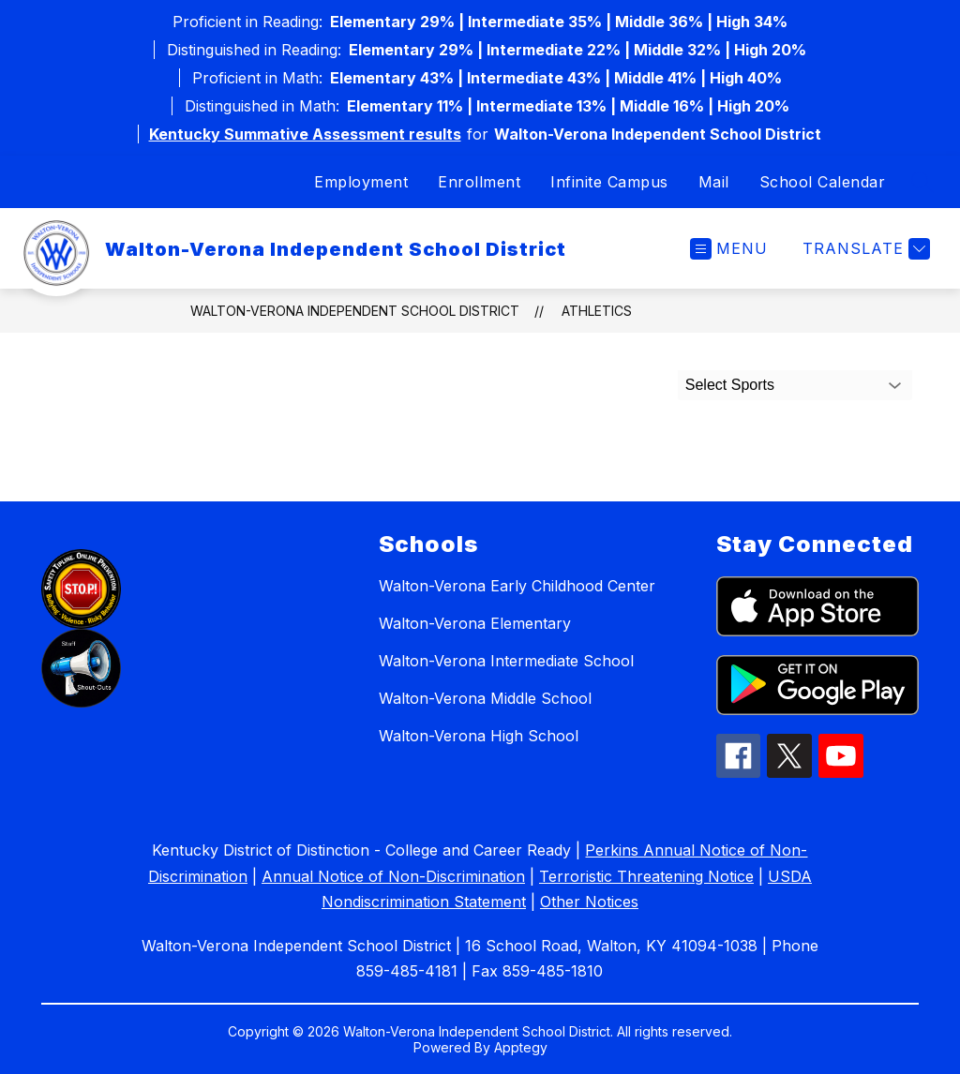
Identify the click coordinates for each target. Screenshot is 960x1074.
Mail (713, 181)
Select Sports (729, 385)
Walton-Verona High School (478, 735)
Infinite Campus (609, 181)
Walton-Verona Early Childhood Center (517, 585)
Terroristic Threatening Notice (646, 876)
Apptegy (521, 1047)
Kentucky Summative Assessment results (305, 134)
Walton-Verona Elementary (475, 623)
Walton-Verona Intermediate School (506, 660)
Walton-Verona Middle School (485, 698)
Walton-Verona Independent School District (354, 311)
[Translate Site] (864, 249)
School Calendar (822, 181)
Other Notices (589, 901)
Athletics (597, 311)
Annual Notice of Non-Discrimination (393, 876)
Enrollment (479, 181)
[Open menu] (729, 249)
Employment (361, 181)
